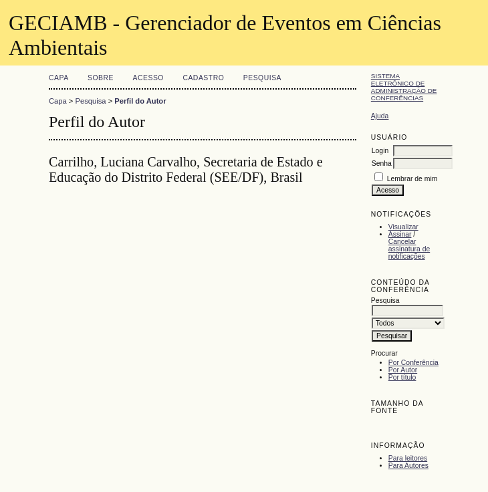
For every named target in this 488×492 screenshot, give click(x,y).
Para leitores (407, 458)
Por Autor (402, 370)
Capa (59, 78)
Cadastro (203, 78)
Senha (382, 163)
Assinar (400, 234)
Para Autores (408, 465)
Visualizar (403, 227)
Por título (402, 377)
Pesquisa (262, 78)
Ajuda (380, 116)
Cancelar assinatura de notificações (409, 249)
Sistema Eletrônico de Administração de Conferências (404, 87)
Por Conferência (413, 362)
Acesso (148, 78)
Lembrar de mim (412, 178)
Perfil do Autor (140, 101)
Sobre (101, 78)
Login (380, 150)
